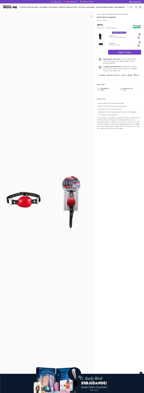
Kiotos (99, 20)
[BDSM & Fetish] (71, 7)
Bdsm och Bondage (107, 14)
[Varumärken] (119, 7)
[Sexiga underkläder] (104, 7)
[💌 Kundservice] (135, 2)
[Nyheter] (23, 7)
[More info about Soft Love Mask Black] (140, 42)
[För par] (62, 7)
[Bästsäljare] (33, 7)
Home (98, 14)
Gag (104, 20)
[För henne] (43, 7)
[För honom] (53, 7)
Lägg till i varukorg (124, 52)
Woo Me (10, 7)
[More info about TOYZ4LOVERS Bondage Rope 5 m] (140, 34)
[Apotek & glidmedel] (86, 7)
